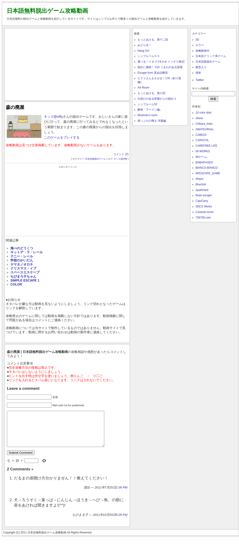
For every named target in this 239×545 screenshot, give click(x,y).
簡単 (198, 72)
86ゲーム (201, 156)
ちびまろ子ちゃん (23, 276)
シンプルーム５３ (149, 56)
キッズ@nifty (53, 116)
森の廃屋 (15, 107)
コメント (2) (121, 154)
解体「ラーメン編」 (150, 109)
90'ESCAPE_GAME (208, 173)
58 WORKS (203, 151)
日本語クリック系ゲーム (211, 56)
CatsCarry (202, 201)
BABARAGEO (204, 162)
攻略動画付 (202, 50)
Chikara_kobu (204, 123)
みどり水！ (144, 45)
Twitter (200, 80)
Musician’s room (147, 115)
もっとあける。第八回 (151, 93)
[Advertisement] (67, 63)
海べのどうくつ (21, 248)
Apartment (202, 190)
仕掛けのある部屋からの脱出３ (157, 98)
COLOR (16, 284)
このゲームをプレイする (62, 137)
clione (199, 118)
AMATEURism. (205, 129)
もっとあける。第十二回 (153, 39)
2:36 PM (121, 494)
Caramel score (205, 212)
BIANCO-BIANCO (207, 167)
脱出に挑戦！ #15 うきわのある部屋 (160, 67)
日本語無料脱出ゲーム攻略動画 (47, 10)
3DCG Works (204, 206)
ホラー (200, 45)
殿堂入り (201, 67)
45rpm (199, 179)
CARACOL (202, 140)
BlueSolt (201, 184)
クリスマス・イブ (23, 268)
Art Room (143, 87)
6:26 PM (121, 521)
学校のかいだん (21, 260)
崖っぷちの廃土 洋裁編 (152, 120)
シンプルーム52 (147, 104)
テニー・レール (21, 256)
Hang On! (143, 50)
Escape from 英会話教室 (153, 72)
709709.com (203, 217)
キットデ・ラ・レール (26, 252)
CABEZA (201, 134)
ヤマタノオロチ (21, 264)
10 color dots (203, 112)
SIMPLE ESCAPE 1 (24, 280)
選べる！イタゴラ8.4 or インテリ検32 (161, 61)
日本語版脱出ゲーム (95, 159)
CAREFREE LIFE (206, 145)
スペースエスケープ (25, 272)
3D (197, 39)
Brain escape (204, 195)
